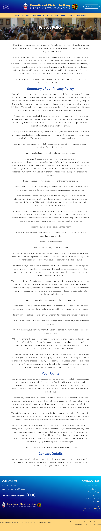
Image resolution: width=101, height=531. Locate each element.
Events (72, 15)
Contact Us (82, 15)
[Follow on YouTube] (8, 7)
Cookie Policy (17, 522)
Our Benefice (38, 15)
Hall (56, 15)
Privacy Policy (5, 522)
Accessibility (46, 522)
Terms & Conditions (32, 522)
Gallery (63, 15)
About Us (26, 15)
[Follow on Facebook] (4, 7)
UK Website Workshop (92, 525)
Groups (50, 15)
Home (16, 15)
